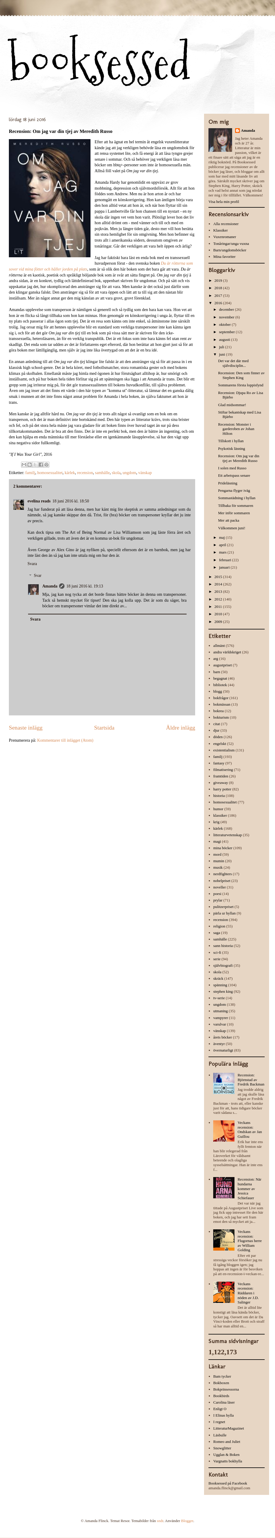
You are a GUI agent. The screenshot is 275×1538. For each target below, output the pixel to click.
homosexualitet (50, 473)
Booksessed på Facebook (227, 1483)
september (227, 332)
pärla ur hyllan (224, 913)
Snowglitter (222, 1448)
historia (219, 795)
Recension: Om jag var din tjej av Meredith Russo (238, 458)
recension (85, 473)
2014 (218, 584)
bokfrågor (220, 698)
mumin (218, 861)
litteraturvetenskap (227, 835)
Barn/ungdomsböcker (229, 250)
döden (218, 737)
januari (225, 567)
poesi (217, 893)
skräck (218, 978)
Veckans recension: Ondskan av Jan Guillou (249, 1129)
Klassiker (220, 230)
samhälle (102, 473)
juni (222, 354)
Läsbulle (220, 1435)
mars (223, 552)
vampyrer (220, 1017)
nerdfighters (222, 874)
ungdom (129, 473)
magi (217, 841)
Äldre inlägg (180, 728)
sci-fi (217, 952)
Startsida (104, 728)
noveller (219, 887)
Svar (37, 576)
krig (216, 822)
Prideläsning (227, 483)
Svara (32, 564)
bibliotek (220, 685)
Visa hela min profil (223, 201)
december (227, 309)
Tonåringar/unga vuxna (231, 243)
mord (217, 854)
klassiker (220, 815)
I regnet (219, 1422)
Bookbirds (221, 1396)
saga (216, 932)
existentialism (223, 750)
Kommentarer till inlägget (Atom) (65, 740)
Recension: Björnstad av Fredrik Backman (250, 1079)
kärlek (70, 473)
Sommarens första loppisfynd (240, 385)
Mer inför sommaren (234, 513)
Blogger (187, 1521)
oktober (225, 324)
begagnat (220, 678)
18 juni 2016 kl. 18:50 (70, 501)
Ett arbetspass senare (234, 475)
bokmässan (221, 704)
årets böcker (222, 1037)
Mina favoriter (224, 256)
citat (216, 724)
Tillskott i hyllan (230, 441)
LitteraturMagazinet (228, 1428)
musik (218, 867)
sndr (160, 1521)
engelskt (219, 743)
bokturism (221, 717)
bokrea (218, 711)
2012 (218, 599)
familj (30, 473)
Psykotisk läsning (231, 448)
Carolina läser (224, 1402)
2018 (218, 288)
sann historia (223, 945)
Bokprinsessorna (226, 1389)
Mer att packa (228, 520)
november (227, 317)
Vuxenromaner (224, 237)
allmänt (219, 645)
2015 (218, 576)
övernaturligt (223, 1050)
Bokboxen (221, 1383)
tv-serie (219, 998)
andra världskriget (227, 652)
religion (219, 926)
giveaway (220, 782)
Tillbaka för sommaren (235, 505)
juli (222, 347)
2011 (218, 606)
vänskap (145, 473)
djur (216, 730)
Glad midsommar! (232, 405)
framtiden (220, 776)
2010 (218, 614)
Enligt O (219, 1409)
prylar (217, 900)
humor (218, 809)
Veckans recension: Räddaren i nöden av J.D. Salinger (248, 1293)
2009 (218, 621)
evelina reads (39, 501)
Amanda (49, 586)
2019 (218, 280)
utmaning (220, 1011)
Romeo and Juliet (226, 1441)
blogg (217, 691)
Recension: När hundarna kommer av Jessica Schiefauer (249, 1188)
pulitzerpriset (223, 906)
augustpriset (222, 665)
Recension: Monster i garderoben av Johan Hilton (236, 429)
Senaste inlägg (26, 728)
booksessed (99, 62)
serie (217, 959)
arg (215, 658)
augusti (225, 339)
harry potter (222, 789)
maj (222, 537)
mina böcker (222, 848)
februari (225, 560)
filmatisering (223, 769)
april (223, 545)
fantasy (218, 763)
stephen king (223, 991)
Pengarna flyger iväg (234, 490)
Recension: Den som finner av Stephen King (241, 375)
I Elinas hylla (223, 1415)
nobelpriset (221, 880)
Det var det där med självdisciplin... (233, 363)
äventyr (219, 1043)
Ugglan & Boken (226, 1454)
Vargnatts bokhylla (227, 1461)
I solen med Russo (232, 468)
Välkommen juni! (231, 528)
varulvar (219, 1024)
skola (116, 473)
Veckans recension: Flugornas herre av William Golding (249, 1240)
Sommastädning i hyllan (236, 498)
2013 (218, 591)
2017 (218, 295)
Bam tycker (222, 1376)
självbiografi (223, 965)
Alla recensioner (226, 224)
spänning (220, 985)
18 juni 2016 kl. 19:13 (84, 586)
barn (216, 672)
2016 (218, 303)
